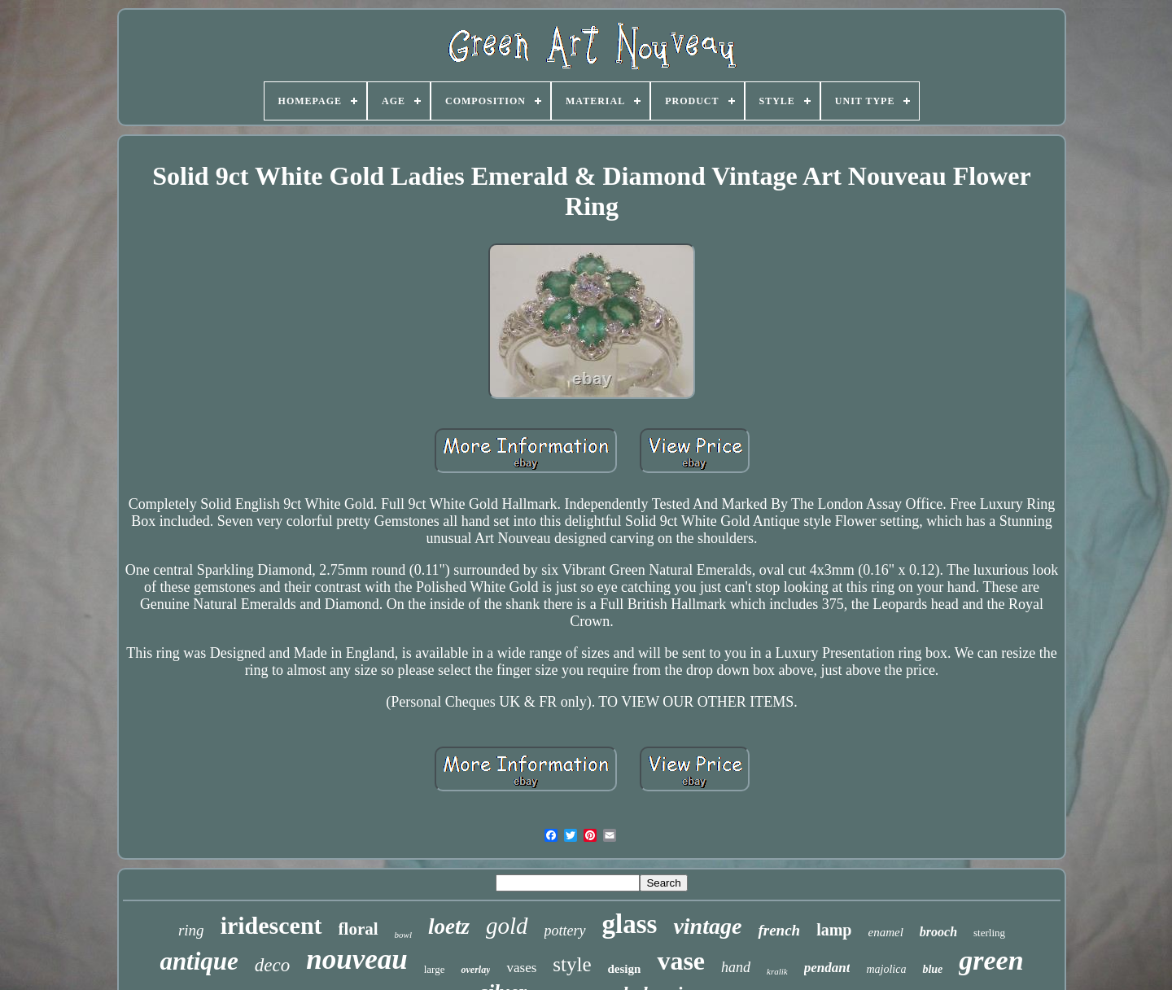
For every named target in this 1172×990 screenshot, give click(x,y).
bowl (403, 935)
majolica (886, 969)
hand (735, 967)
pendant (827, 967)
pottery (565, 930)
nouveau (356, 959)
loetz (449, 926)
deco (272, 965)
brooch (938, 932)
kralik (777, 971)
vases (521, 967)
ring (191, 930)
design (624, 968)
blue (932, 969)
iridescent (271, 925)
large (434, 969)
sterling (989, 932)
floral (358, 929)
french (779, 930)
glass (630, 924)
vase (681, 960)
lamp (833, 930)
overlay (475, 969)
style (572, 964)
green (991, 960)
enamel (885, 932)
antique (199, 961)
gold (507, 926)
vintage (707, 926)
